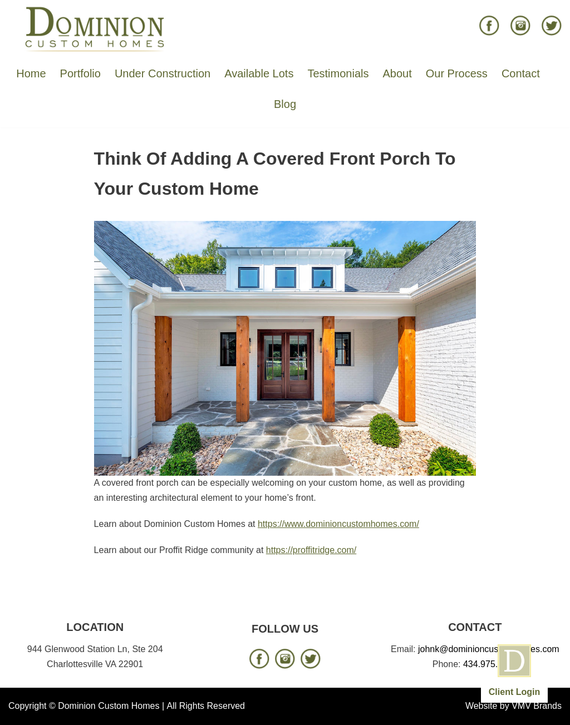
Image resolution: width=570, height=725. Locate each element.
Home (31, 73)
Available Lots (258, 73)
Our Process (457, 73)
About (396, 73)
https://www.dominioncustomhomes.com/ (338, 524)
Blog (285, 104)
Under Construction (162, 73)
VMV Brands (537, 706)
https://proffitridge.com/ (311, 550)
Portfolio (80, 73)
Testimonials (337, 73)
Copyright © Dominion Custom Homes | (86, 706)
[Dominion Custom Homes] (95, 28)
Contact (521, 73)
